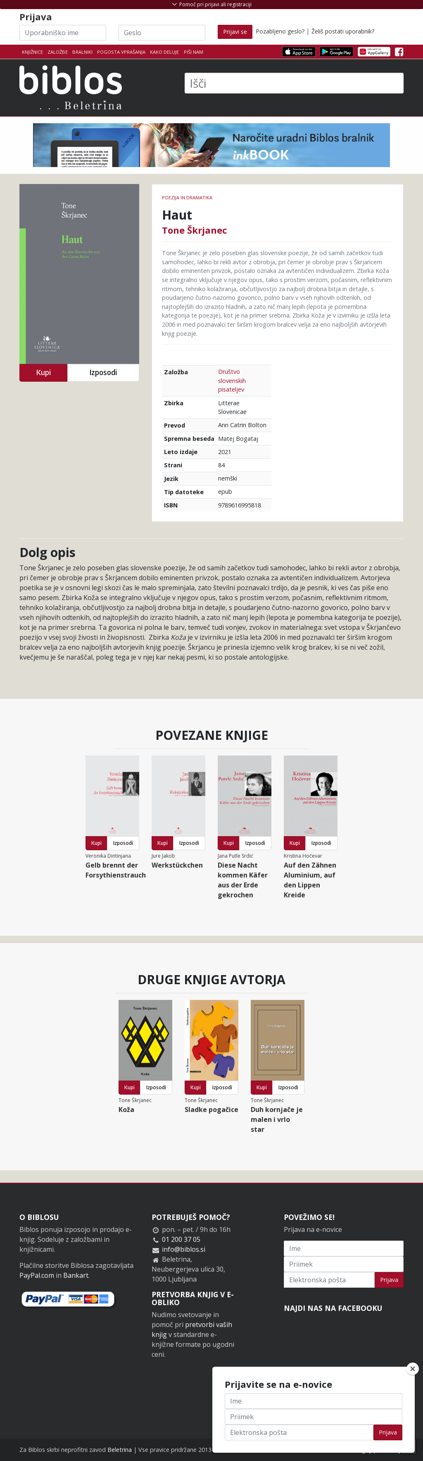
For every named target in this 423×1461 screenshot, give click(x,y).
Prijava (389, 1280)
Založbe (58, 52)
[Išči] (294, 83)
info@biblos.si (183, 1249)
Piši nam (193, 52)
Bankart (75, 1275)
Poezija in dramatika (187, 197)
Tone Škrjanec (194, 230)
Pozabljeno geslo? (280, 31)
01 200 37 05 (181, 1239)
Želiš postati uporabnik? (342, 31)
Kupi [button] (43, 372)
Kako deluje (164, 52)
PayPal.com (36, 1275)
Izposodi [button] (103, 372)
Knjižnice (32, 52)
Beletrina (119, 1450)
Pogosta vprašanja (121, 52)
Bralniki (82, 52)
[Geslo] (162, 33)
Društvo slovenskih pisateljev (232, 380)
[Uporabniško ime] (62, 33)
